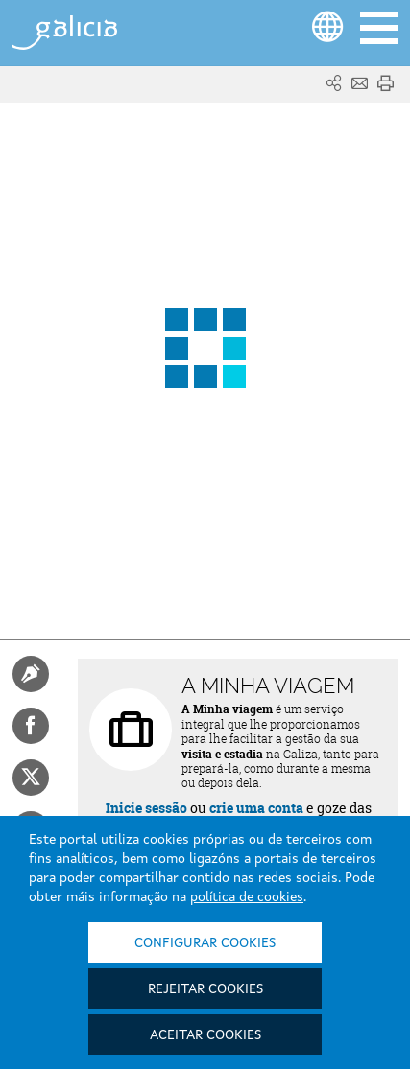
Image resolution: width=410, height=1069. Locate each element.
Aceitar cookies (205, 1035)
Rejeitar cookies (205, 989)
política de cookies (246, 897)
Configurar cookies (205, 943)
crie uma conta (256, 808)
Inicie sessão (146, 808)
